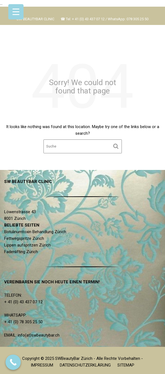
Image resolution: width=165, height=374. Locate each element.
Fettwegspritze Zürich (25, 238)
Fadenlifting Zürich (21, 251)
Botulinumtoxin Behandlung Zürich (35, 231)
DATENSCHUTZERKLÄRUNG (85, 365)
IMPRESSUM (42, 365)
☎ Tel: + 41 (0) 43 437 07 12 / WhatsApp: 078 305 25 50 (104, 19)
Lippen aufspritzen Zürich (28, 245)
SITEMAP (125, 365)
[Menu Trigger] (16, 11)
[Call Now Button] (13, 362)
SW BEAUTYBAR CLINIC (35, 19)
